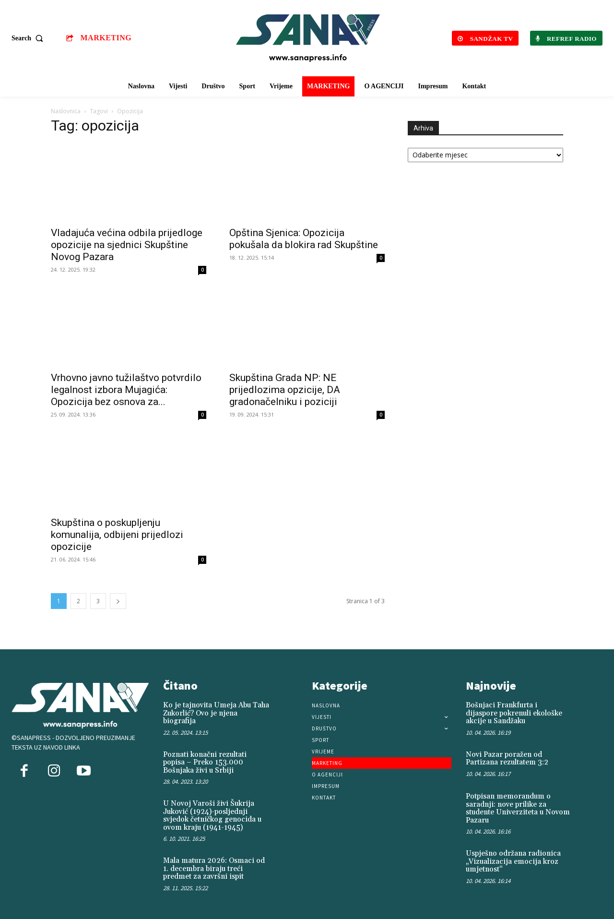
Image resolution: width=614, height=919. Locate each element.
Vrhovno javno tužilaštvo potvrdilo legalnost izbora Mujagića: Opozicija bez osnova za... (126, 389)
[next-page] (118, 601)
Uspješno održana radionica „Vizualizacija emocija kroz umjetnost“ (513, 861)
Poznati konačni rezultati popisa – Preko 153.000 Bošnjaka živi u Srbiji (205, 762)
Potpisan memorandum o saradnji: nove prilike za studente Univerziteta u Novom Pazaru (518, 808)
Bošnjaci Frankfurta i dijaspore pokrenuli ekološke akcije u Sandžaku (514, 713)
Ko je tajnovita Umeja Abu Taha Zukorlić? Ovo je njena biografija (216, 713)
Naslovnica (66, 111)
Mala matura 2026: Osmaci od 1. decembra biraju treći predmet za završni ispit (214, 868)
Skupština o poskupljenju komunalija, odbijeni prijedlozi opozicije (117, 534)
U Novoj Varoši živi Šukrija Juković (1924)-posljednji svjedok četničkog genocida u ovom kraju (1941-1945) (212, 815)
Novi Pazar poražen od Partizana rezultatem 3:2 (507, 758)
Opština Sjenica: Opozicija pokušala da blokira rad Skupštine (303, 239)
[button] (29, 38)
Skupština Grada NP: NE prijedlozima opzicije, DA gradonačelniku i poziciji (284, 389)
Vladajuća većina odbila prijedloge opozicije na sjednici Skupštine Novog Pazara (126, 245)
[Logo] (308, 38)
